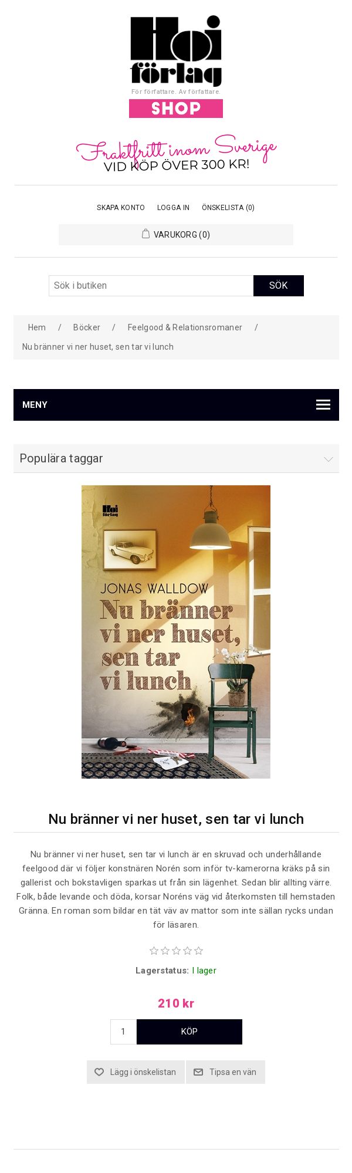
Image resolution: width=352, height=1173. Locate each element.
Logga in (173, 208)
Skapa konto (121, 208)
